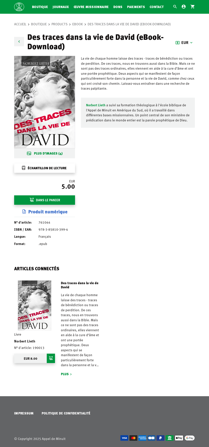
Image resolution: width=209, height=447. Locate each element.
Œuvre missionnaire (91, 6)
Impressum (24, 413)
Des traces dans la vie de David (79, 284)
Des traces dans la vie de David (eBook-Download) (129, 24)
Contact (157, 6)
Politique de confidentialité (66, 413)
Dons (117, 6)
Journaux (61, 6)
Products (59, 24)
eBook (77, 24)
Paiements (136, 6)
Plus (65, 373)
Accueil (20, 24)
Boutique (40, 6)
